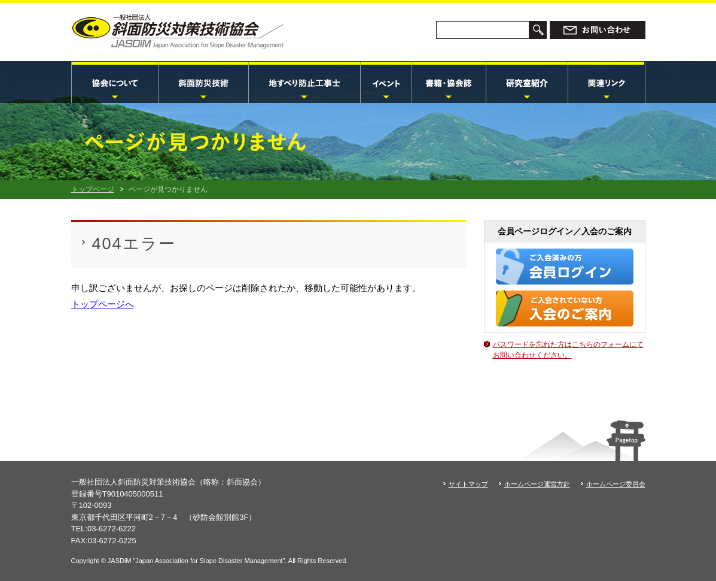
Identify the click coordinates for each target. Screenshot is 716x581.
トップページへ (102, 304)
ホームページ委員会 (615, 484)
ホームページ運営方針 (537, 484)
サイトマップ (468, 484)
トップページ (92, 189)
